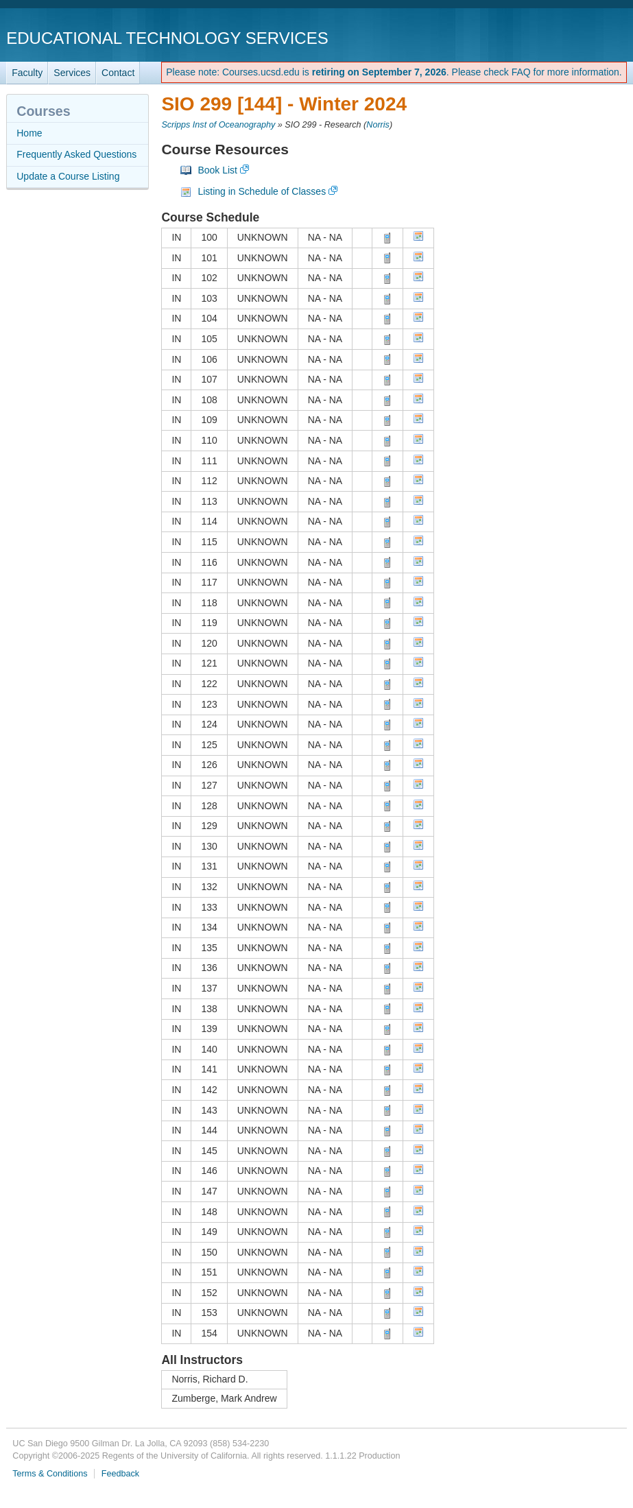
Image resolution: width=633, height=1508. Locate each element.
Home (29, 133)
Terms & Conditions (49, 1474)
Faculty (27, 72)
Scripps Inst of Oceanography (218, 125)
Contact (117, 72)
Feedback (120, 1474)
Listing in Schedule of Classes (262, 191)
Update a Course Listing (67, 176)
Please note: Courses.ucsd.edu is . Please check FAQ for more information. (394, 72)
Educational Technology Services (167, 38)
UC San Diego (548, 37)
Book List (217, 170)
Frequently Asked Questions (76, 154)
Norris (378, 125)
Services (72, 72)
